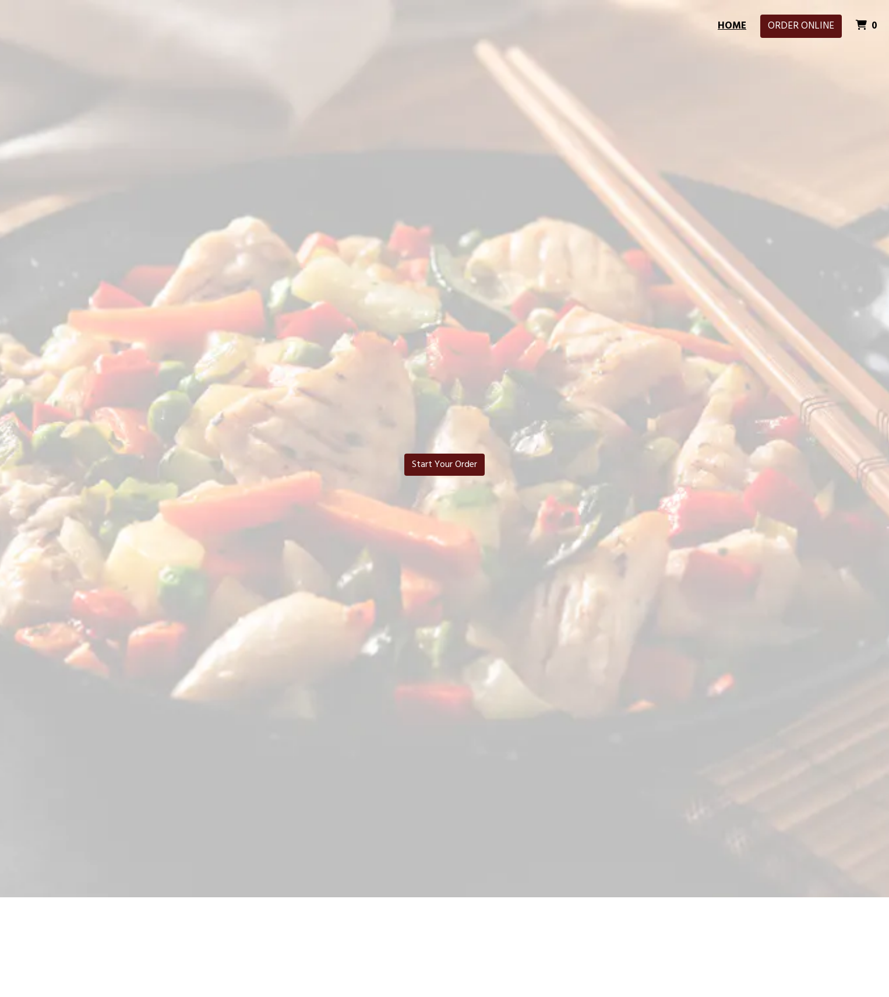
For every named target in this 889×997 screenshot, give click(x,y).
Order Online (801, 26)
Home (732, 26)
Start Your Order (444, 464)
